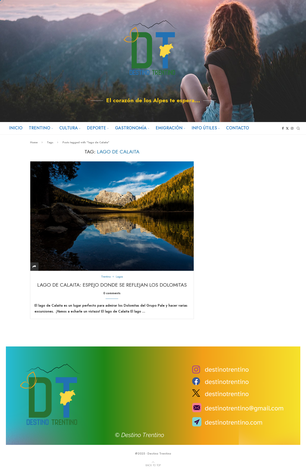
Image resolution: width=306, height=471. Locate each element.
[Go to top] (153, 465)
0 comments (112, 293)
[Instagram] (159, 111)
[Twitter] (152, 111)
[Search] (298, 128)
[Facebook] (146, 111)
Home (34, 142)
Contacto (237, 128)
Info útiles (204, 128)
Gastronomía (131, 128)
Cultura (68, 128)
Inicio (16, 128)
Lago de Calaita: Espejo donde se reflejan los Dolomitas (112, 285)
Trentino (39, 128)
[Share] (34, 266)
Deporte (96, 128)
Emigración (169, 128)
